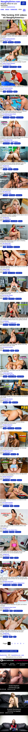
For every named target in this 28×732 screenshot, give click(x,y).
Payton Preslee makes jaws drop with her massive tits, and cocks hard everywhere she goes (13, 112)
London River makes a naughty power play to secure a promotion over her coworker (14, 215)
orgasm (10, 169)
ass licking (5, 610)
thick (4, 91)
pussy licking (6, 143)
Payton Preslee (8, 115)
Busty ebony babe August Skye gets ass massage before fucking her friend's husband (13, 448)
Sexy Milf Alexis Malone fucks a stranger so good (13, 61)
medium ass (6, 350)
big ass (5, 42)
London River (7, 219)
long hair (16, 169)
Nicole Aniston (20, 583)
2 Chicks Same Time (7, 139)
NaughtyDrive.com (10, 1)
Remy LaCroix (7, 167)
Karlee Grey (13, 322)
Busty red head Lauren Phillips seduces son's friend (14, 86)
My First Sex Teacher (7, 295)
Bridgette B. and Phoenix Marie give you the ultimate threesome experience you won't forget (14, 138)
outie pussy (6, 506)
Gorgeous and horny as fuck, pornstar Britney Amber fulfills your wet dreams (12, 422)
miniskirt (19, 480)
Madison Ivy (7, 608)
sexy (18, 324)
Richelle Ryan (7, 245)
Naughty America (18, 610)
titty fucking (12, 195)
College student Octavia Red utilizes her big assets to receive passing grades (13, 474)
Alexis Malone (7, 65)
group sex (14, 585)
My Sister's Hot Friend (7, 581)
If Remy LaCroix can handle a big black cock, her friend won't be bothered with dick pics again (13, 163)
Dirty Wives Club (6, 191)
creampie (11, 532)
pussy (19, 66)
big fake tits (6, 557)
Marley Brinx (14, 530)
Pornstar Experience (7, 424)
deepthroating (13, 66)
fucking (20, 221)
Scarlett (18, 711)
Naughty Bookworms (7, 476)
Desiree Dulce (7, 193)
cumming (13, 117)
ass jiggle (5, 636)
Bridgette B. (7, 141)
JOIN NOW (23, 3)
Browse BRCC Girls (12, 664)
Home (2, 9)
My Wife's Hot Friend (7, 450)
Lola (18, 687)
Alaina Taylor (7, 634)
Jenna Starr (7, 555)
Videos (7, 9)
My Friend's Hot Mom (7, 88)
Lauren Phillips (8, 89)
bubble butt (17, 42)
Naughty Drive (3, 655)
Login (22, 655)
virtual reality (6, 221)
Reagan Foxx (7, 400)
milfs (4, 247)
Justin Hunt (7, 322)
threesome (18, 532)
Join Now (24, 10)
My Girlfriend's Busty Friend (9, 114)
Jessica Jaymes (8, 583)
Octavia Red (7, 478)
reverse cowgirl (12, 376)
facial (11, 610)
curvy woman (20, 117)
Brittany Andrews (8, 504)
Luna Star (6, 374)
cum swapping (6, 585)
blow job (5, 298)
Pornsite (4, 528)
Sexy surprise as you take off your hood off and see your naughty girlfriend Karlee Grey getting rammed (13, 319)
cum (12, 143)
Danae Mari (7, 296)
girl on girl (5, 532)
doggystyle (9, 91)
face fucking (6, 117)
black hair (5, 324)
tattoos (15, 91)
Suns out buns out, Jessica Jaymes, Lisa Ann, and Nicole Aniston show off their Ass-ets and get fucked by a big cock (13, 578)
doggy (12, 350)
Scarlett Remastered (14, 709)
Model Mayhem (14, 686)
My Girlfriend (5, 321)
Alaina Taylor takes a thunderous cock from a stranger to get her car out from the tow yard (12, 631)
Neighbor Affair (6, 269)
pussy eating (14, 221)
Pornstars (13, 9)
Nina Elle (12, 374)
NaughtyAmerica (11, 6)
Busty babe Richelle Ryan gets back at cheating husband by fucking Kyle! (12, 241)
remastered (17, 143)
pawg (11, 506)
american (16, 506)
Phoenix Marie (14, 141)
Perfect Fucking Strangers (8, 38)
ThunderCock (5, 165)
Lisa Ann (15, 583)
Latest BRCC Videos (3, 664)
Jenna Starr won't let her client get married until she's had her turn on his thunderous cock (12, 552)
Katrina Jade (7, 530)
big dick (5, 169)
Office (10, 636)
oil (17, 454)
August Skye (7, 452)
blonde (16, 350)
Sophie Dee (7, 271)
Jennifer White (7, 40)
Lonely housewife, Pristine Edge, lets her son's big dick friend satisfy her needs (13, 345)
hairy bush (10, 42)
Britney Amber (7, 426)
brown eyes (19, 195)
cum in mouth (11, 272)
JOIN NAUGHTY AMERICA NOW (9, 651)
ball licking (5, 66)
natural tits (13, 480)
